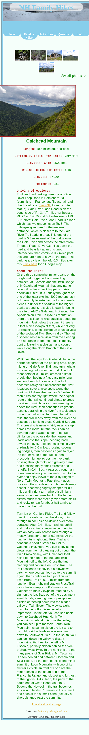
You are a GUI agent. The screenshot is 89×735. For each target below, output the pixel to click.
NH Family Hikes (46, 7)
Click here (30, 267)
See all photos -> (73, 76)
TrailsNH (45, 208)
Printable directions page (46, 707)
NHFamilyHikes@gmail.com (52, 714)
